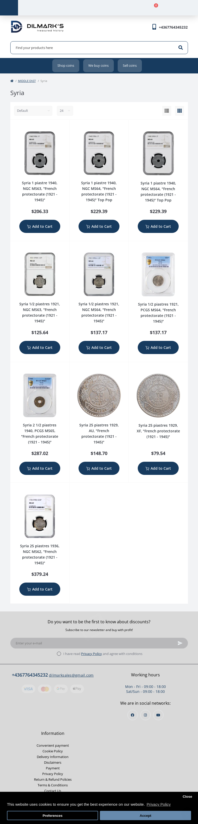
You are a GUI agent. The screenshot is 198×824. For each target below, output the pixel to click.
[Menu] (9, 7)
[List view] (166, 111)
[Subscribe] (180, 643)
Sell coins (130, 65)
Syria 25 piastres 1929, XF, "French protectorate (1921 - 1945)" (158, 431)
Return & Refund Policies (53, 779)
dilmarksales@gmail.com (71, 675)
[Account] (63, 7)
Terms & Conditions (53, 785)
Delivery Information (52, 756)
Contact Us (52, 790)
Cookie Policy (52, 751)
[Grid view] (179, 111)
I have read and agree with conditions (102, 654)
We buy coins (98, 65)
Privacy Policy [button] (158, 804)
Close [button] (187, 796)
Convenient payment (53, 745)
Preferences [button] (52, 816)
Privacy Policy (91, 653)
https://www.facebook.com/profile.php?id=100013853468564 (132, 715)
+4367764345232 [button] (30, 675)
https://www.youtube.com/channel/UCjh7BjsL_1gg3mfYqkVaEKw (158, 715)
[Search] (180, 47)
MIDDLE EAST (27, 81)
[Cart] (153, 7)
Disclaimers (52, 762)
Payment (53, 768)
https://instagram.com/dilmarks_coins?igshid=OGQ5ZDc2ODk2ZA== (145, 715)
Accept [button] (145, 816)
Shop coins (65, 65)
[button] (173, 27)
